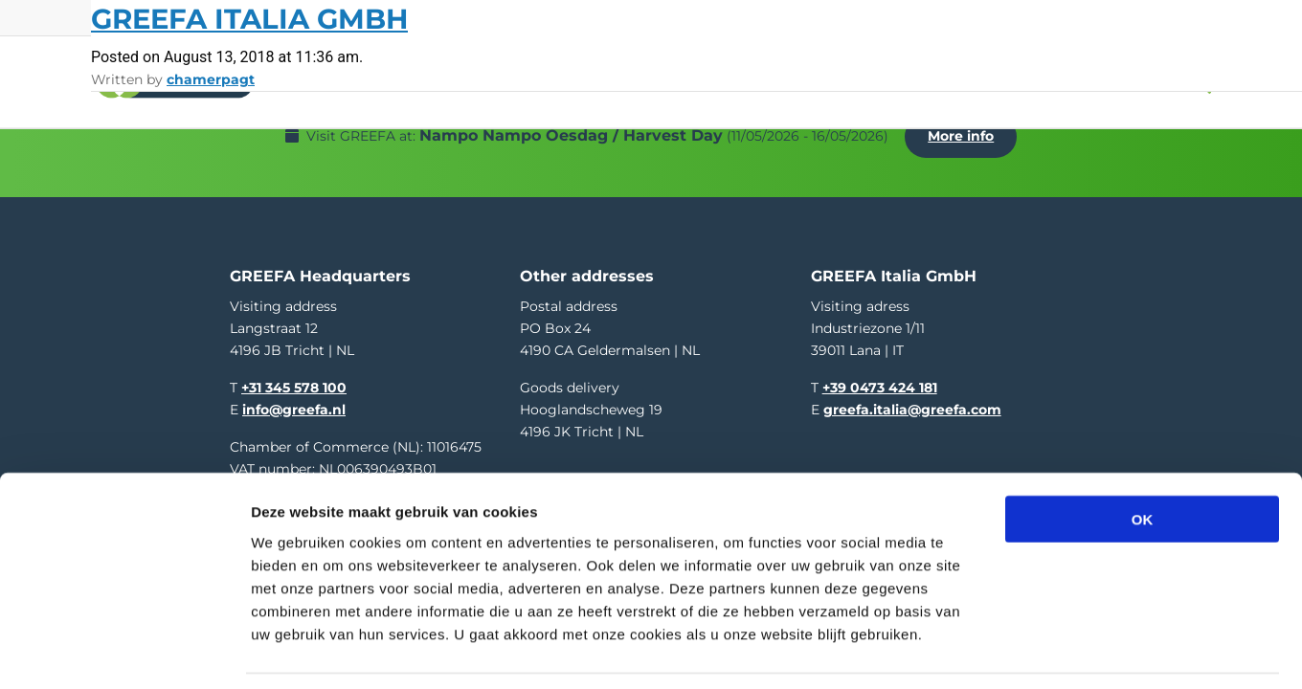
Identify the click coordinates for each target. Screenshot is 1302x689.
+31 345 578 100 (294, 370)
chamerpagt (211, 79)
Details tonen (1034, 651)
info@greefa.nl (294, 392)
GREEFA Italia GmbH (249, 18)
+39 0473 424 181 (879, 370)
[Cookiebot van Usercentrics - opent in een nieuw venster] (124, 651)
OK (1143, 459)
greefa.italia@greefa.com (912, 392)
